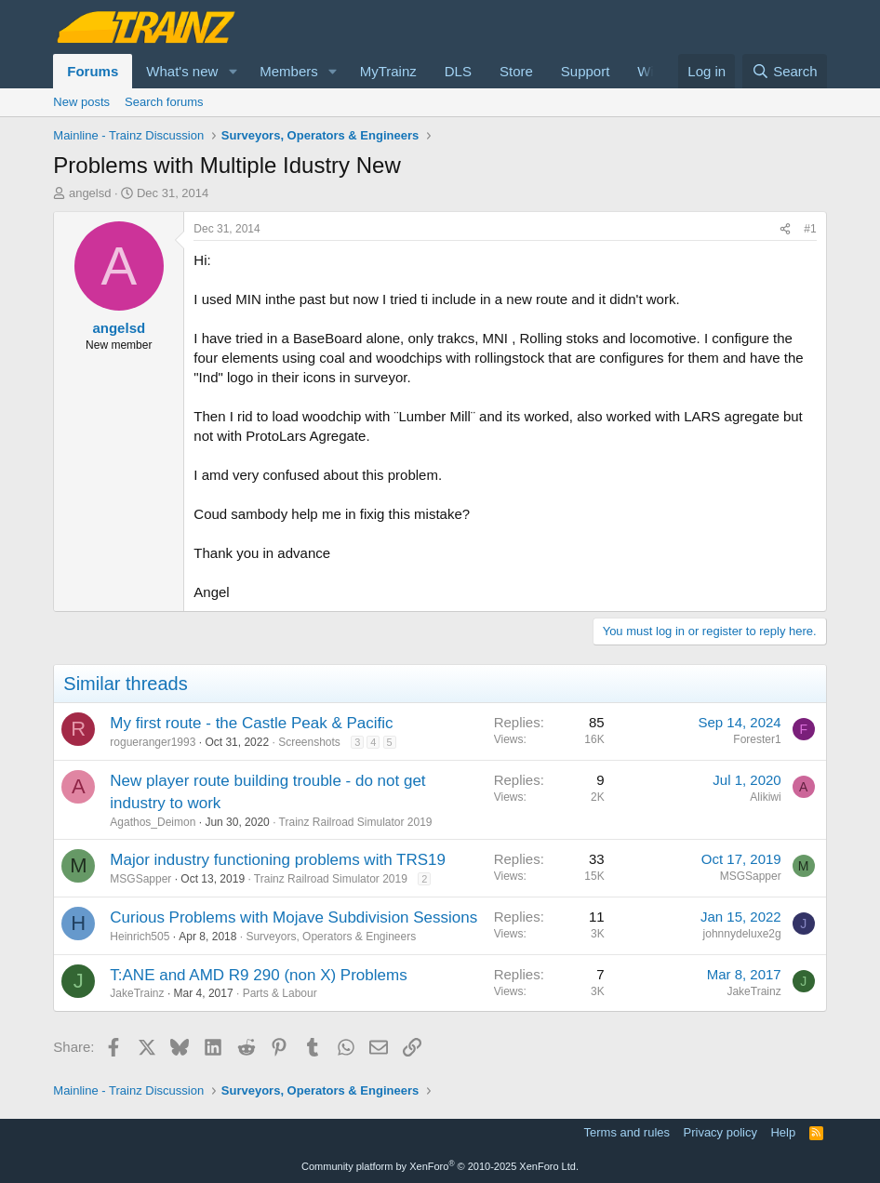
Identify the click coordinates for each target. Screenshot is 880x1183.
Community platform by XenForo (440, 1166)
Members (289, 71)
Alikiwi (765, 797)
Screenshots (309, 742)
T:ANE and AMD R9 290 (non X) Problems (258, 975)
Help (782, 1132)
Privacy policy (720, 1132)
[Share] (785, 229)
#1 (810, 228)
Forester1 (756, 739)
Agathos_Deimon (152, 822)
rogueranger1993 (152, 742)
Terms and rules (627, 1132)
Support (585, 71)
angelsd (90, 193)
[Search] (784, 71)
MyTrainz (388, 71)
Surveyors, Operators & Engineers (331, 936)
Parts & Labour (280, 993)
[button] (233, 71)
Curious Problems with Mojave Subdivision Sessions (293, 917)
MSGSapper (140, 878)
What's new (182, 71)
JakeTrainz (137, 993)
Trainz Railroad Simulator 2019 (356, 822)
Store (516, 71)
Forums (92, 71)
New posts (81, 102)
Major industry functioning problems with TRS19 (278, 860)
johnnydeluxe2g (742, 933)
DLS (458, 71)
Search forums (164, 102)
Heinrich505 (139, 936)
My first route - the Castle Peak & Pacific (251, 723)
